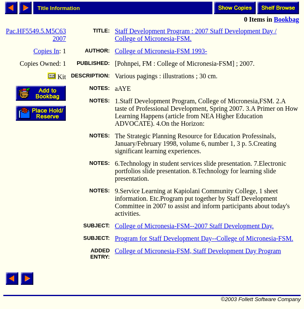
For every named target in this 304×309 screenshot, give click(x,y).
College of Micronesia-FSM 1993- (161, 51)
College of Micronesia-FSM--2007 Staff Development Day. (194, 225)
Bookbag (286, 19)
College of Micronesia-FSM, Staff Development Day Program (198, 250)
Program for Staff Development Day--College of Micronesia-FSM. (204, 238)
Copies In (46, 51)
